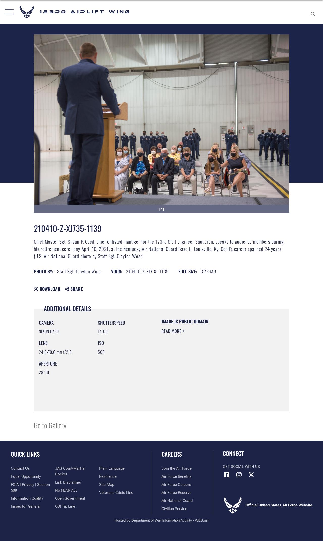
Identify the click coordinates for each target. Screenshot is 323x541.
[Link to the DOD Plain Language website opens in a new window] (112, 468)
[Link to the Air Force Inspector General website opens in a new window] (26, 506)
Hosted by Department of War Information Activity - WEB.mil (161, 520)
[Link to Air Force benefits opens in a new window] (177, 476)
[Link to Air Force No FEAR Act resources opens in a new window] (66, 490)
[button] (8, 12)
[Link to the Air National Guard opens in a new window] (177, 500)
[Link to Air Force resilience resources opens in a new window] (108, 476)
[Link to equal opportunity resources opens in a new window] (26, 476)
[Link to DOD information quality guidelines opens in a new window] (27, 498)
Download (47, 288)
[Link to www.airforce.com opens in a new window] (177, 468)
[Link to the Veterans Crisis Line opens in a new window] (116, 492)
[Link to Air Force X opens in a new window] (251, 475)
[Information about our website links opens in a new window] (68, 482)
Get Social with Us (241, 466)
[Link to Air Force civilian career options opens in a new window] (174, 508)
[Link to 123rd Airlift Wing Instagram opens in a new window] (239, 475)
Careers (172, 454)
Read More (172, 331)
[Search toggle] (314, 12)
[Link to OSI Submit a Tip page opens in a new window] (65, 506)
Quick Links (25, 454)
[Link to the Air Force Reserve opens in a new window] (176, 492)
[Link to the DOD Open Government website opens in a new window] (70, 498)
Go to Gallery (50, 425)
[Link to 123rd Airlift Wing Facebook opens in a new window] (226, 475)
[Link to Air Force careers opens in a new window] (176, 484)
